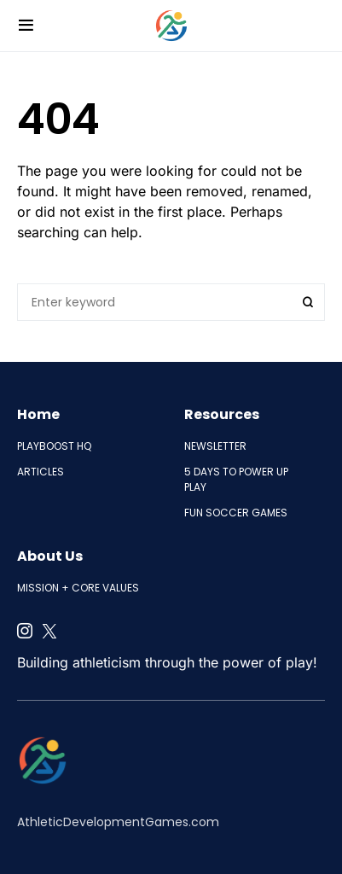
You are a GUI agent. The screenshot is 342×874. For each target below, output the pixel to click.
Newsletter (215, 446)
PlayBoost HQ (54, 446)
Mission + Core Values (78, 587)
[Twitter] (49, 630)
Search (308, 302)
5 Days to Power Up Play (236, 479)
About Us (50, 556)
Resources (221, 414)
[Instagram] (24, 630)
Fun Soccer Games (235, 512)
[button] (26, 25)
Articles (40, 471)
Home (38, 414)
